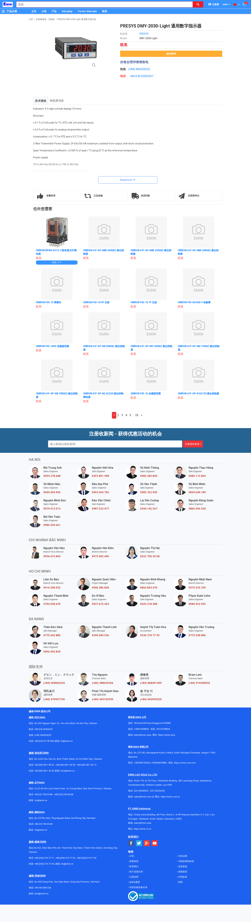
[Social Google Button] (147, 843)
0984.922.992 (197, 604)
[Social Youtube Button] (155, 843)
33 (136, 415)
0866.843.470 (148, 587)
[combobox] (102, 4)
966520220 (143, 69)
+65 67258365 (163, 729)
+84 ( (133, 76)
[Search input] (102, 4)
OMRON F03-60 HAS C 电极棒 (194, 302)
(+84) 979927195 (54, 699)
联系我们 (133, 866)
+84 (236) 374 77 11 (44, 858)
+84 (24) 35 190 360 (44, 741)
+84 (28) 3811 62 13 (86, 765)
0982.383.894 (148, 476)
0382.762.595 (148, 492)
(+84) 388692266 (102, 683)
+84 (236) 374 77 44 (44, 864)
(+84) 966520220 (42, 735)
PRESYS (144, 33)
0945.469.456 (51, 492)
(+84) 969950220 (151, 699)
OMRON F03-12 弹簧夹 (48, 302)
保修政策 (182, 871)
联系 (104, 11)
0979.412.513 (51, 508)
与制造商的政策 (186, 861)
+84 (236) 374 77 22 (65, 858)
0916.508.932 (51, 587)
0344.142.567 (148, 508)
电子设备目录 (136, 871)
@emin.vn (42, 830)
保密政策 (133, 861)
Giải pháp (67, 11)
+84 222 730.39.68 (43, 794)
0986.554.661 (51, 525)
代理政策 (182, 877)
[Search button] (198, 4)
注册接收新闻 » (193, 444)
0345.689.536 (100, 635)
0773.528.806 (197, 635)
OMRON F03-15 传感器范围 (146, 393)
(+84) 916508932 (199, 683)
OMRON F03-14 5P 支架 (96, 302)
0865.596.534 (197, 508)
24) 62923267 (144, 76)
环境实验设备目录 (138, 887)
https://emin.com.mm (185, 762)
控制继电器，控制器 (45, 19)
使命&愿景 (134, 882)
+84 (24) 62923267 (43, 729)
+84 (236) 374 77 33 (86, 858)
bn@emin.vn (41, 800)
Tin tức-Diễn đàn (87, 11)
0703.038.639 (51, 604)
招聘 (180, 882)
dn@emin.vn (67, 864)
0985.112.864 (197, 476)
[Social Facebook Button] (131, 843)
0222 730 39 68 (149, 556)
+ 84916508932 (141, 729)
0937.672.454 (100, 604)
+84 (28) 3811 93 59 (65, 765)
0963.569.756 (100, 492)
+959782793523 (142, 762)
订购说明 (133, 877)
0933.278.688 (51, 476)
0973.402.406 (100, 556)
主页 (33, 11)
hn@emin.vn (66, 741)
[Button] (3, 11)
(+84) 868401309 (151, 683)
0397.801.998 (100, 476)
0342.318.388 (148, 604)
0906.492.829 (51, 651)
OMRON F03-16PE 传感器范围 (52, 346)
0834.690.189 (197, 492)
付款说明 (182, 856)
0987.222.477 (100, 508)
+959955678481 (159, 762)
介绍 (43, 11)
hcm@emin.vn (67, 770)
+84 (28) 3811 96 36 (44, 765)
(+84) (132, 69)
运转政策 (182, 866)
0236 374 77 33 (149, 635)
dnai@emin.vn (41, 893)
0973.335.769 (197, 587)
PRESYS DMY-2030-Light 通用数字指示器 (77, 19)
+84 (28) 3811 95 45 (44, 770)
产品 (54, 11)
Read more (126, 179)
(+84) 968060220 (54, 683)
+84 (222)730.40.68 (63, 794)
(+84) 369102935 (102, 699)
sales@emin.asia (142, 735)
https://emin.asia (166, 735)
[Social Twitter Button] (139, 843)
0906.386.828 (100, 587)
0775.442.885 (51, 635)
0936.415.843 (51, 556)
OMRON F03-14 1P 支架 (144, 302)
